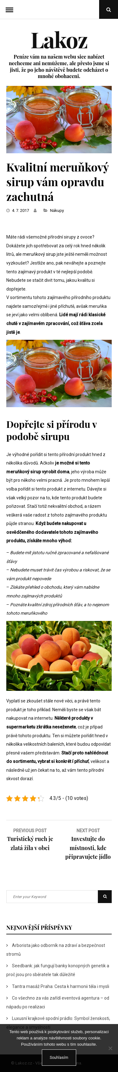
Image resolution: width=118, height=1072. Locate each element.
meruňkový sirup (39, 254)
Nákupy (57, 210)
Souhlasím (59, 1057)
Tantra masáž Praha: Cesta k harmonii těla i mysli (60, 986)
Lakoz (59, 39)
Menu (9, 9)
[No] (110, 1048)
